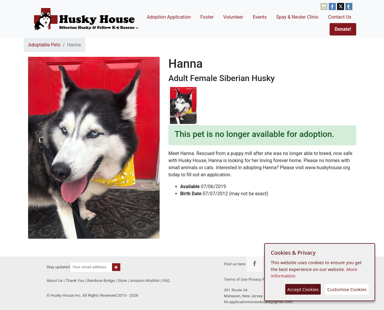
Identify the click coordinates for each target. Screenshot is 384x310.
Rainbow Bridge (101, 280)
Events (260, 17)
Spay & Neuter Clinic (297, 17)
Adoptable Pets (44, 45)
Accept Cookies (303, 289)
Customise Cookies (347, 289)
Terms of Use (236, 279)
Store (122, 280)
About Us (55, 280)
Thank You (75, 280)
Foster (207, 17)
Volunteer (233, 17)
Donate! (343, 29)
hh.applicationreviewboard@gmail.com (258, 302)
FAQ (166, 280)
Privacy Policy (260, 279)
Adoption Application (169, 17)
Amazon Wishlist (145, 280)
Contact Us (339, 17)
